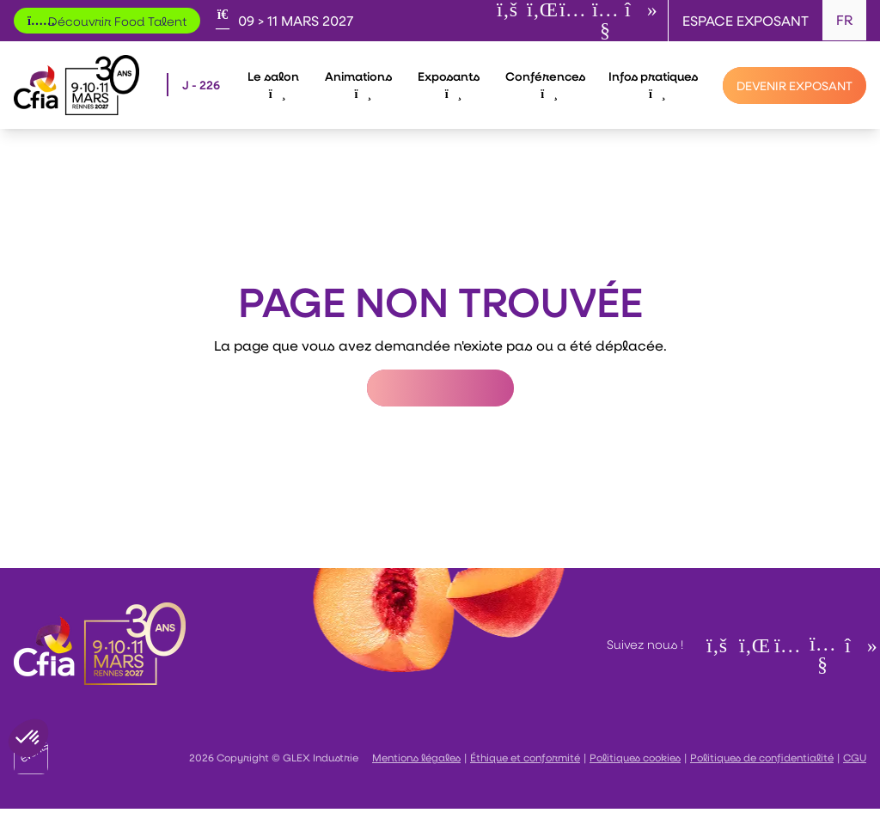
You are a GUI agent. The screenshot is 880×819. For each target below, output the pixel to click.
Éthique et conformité (525, 757)
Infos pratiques (653, 84)
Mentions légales (416, 757)
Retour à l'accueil (440, 388)
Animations (358, 84)
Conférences (545, 84)
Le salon (273, 84)
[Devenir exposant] (794, 85)
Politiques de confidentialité (762, 757)
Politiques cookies (635, 757)
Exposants (449, 84)
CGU (854, 757)
